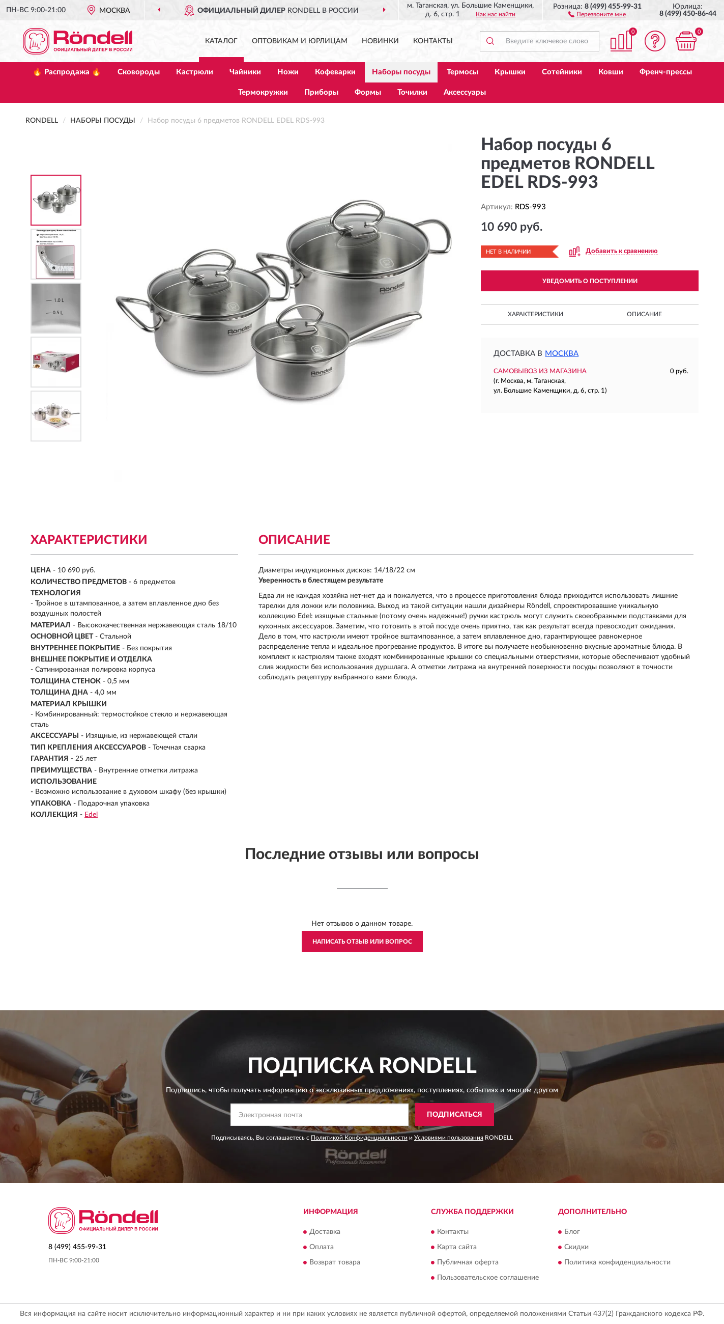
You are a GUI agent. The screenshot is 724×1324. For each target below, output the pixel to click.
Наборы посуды (401, 72)
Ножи (288, 72)
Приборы (321, 92)
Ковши (610, 72)
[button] (597, 14)
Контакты (433, 41)
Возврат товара (334, 1262)
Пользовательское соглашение (488, 1277)
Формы (368, 92)
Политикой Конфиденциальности (359, 1138)
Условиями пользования (448, 1138)
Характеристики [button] (535, 314)
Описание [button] (644, 314)
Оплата (321, 1247)
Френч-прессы (666, 72)
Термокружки (263, 92)
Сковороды (139, 72)
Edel (91, 814)
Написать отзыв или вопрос (362, 942)
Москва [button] (561, 353)
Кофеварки (335, 72)
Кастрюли (194, 72)
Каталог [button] (221, 41)
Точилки (412, 92)
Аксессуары (465, 92)
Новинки (380, 41)
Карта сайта (457, 1247)
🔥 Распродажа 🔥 (67, 72)
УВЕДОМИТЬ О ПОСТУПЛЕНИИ (590, 281)
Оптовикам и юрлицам (299, 41)
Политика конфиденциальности (617, 1262)
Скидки (576, 1247)
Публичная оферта (468, 1262)
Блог (572, 1231)
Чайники (245, 72)
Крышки (510, 72)
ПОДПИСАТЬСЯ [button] (454, 1114)
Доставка (324, 1231)
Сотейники (562, 72)
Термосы (462, 72)
